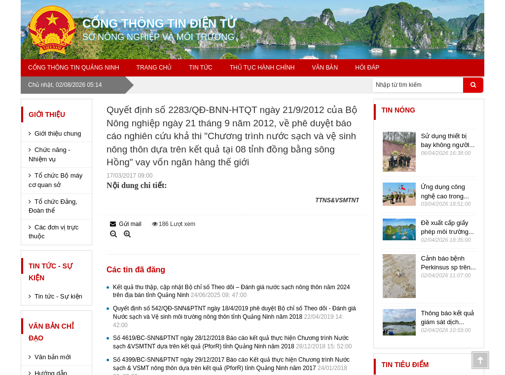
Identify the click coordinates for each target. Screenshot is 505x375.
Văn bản (325, 67)
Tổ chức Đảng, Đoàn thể (53, 206)
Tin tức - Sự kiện (50, 272)
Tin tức (200, 67)
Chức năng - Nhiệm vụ (50, 154)
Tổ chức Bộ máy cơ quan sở (55, 180)
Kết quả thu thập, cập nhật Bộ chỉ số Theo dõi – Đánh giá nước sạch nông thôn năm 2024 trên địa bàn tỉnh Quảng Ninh (231, 291)
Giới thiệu (47, 114)
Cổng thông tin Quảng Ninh (73, 67)
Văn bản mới (53, 357)
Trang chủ (154, 67)
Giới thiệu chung (58, 133)
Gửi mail (126, 224)
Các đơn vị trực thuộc (53, 232)
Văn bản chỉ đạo (51, 332)
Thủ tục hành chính (262, 67)
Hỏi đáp (367, 67)
